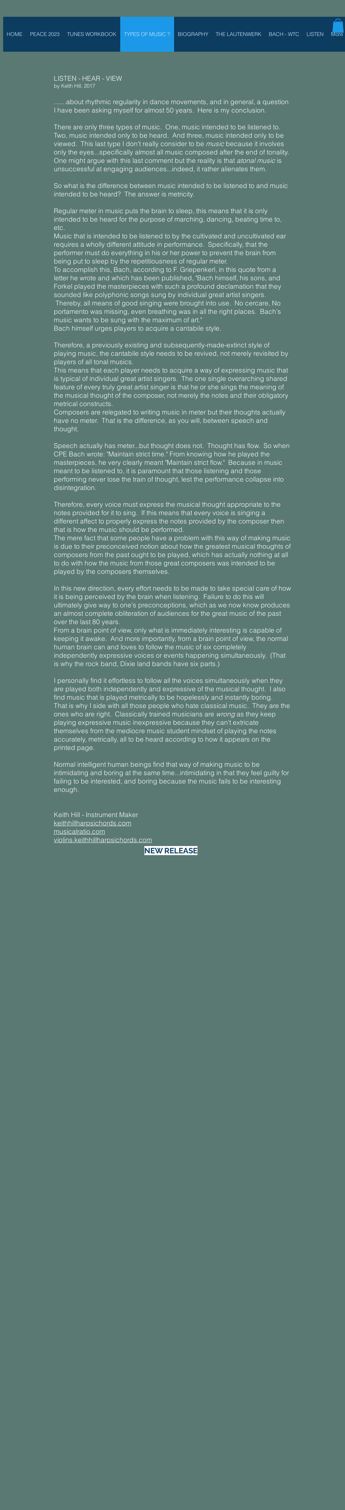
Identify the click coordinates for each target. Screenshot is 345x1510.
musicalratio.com (79, 831)
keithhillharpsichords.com (92, 823)
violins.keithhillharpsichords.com (103, 840)
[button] (338, 26)
